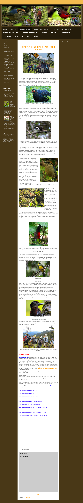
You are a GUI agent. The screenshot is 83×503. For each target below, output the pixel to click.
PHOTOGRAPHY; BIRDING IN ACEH (8, 73)
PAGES (36, 36)
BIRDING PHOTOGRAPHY (30, 33)
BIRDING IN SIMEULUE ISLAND (62, 29)
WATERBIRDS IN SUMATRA (11, 33)
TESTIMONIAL (7, 36)
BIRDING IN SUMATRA (9, 29)
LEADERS (44, 33)
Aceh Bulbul (11, 102)
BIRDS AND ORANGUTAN (41, 29)
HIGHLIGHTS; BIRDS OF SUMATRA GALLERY (8, 53)
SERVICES (6, 67)
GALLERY (54, 33)
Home (28, 36)
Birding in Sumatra (8, 90)
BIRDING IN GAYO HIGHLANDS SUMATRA (9, 56)
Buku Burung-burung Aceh (12, 118)
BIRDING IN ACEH (25, 29)
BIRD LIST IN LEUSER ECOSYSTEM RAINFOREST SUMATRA (9, 80)
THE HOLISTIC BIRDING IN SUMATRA (9, 62)
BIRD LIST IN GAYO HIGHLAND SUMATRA (9, 84)
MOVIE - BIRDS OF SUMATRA (8, 76)
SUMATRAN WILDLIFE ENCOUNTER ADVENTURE (9, 70)
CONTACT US (19, 36)
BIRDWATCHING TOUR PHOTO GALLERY (9, 49)
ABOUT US (6, 47)
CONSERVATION (65, 33)
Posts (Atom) (28, 497)
